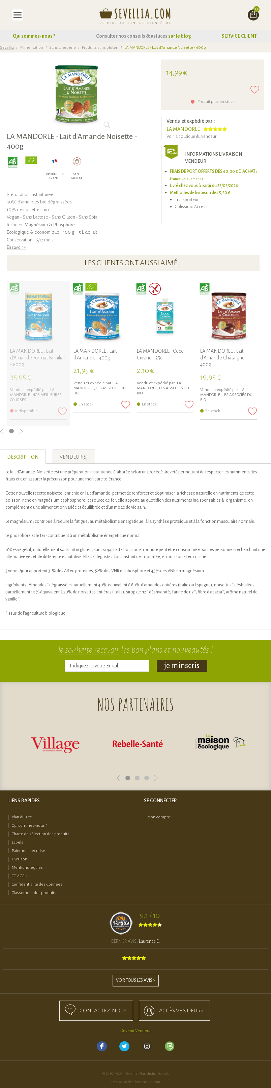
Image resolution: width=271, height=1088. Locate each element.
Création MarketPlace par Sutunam (135, 1082)
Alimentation (31, 47)
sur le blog (179, 36)
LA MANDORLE (183, 129)
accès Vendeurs (181, 1011)
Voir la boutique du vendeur (191, 136)
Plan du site (22, 817)
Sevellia (7, 47)
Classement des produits (34, 893)
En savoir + (16, 247)
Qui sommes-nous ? (34, 36)
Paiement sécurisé (28, 851)
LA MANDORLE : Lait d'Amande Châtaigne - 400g (223, 357)
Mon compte (158, 817)
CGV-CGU (19, 876)
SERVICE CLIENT (239, 36)
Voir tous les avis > (135, 980)
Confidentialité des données (37, 884)
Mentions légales (27, 867)
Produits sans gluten (100, 47)
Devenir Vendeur (135, 1030)
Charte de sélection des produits (40, 834)
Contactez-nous (103, 1011)
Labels (17, 842)
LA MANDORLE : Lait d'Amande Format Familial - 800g (37, 357)
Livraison (19, 859)
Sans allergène (62, 47)
